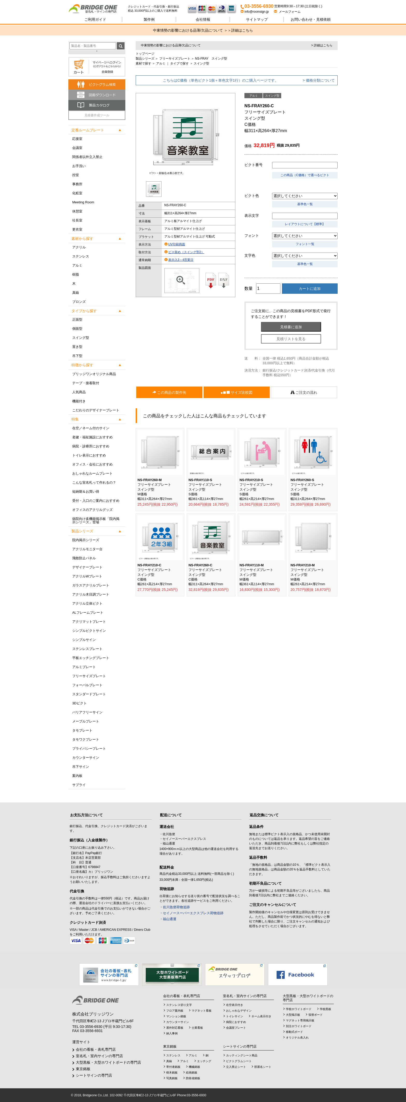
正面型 (77, 319)
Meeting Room (83, 202)
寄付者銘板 (173, 1066)
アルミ (77, 265)
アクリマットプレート (89, 622)
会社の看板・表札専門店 (96, 1049)
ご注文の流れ (304, 392)
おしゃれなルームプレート (92, 473)
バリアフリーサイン (87, 712)
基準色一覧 (305, 204)
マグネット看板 (202, 1010)
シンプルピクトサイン (89, 631)
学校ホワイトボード (298, 1009)
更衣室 (77, 229)
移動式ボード (294, 1031)
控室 (75, 175)
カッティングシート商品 (241, 1055)
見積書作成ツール (96, 115)
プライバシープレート (89, 748)
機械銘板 (194, 1066)
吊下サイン (80, 767)
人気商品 (79, 392)
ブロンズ (79, 302)
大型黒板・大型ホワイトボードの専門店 (108, 1062)
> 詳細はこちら (321, 45)
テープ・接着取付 (85, 383)
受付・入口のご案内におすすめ (95, 501)
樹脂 (75, 274)
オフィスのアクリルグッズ (92, 510)
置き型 (77, 347)
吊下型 (77, 356)
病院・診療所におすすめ (90, 446)
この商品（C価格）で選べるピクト (304, 175)
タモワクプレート (85, 739)
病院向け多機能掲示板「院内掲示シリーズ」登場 (95, 520)
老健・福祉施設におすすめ (92, 437)
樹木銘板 (172, 1072)
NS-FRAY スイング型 (211, 58)
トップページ (145, 53)
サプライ (79, 785)
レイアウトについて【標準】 (305, 224)
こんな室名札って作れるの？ (94, 482)
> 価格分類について (319, 80)
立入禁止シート (236, 1066)
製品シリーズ (145, 58)
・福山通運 (168, 919)
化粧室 (77, 193)
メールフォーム (287, 11)
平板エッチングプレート (90, 658)
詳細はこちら (242, 30)
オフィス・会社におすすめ (92, 464)
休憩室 (77, 211)
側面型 (77, 329)
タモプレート (82, 730)
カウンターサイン (85, 758)
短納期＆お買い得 (85, 491)
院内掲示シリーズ (85, 540)
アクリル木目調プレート (90, 594)
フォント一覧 (305, 244)
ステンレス (80, 256)
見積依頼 (311, 19)
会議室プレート (236, 1027)
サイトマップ (257, 19)
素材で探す (143, 63)
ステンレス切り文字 (179, 1004)
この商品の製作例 (169, 392)
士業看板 (197, 1027)
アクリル (79, 247)
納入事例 (172, 1033)
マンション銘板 (176, 1016)
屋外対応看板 (174, 1027)
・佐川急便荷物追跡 (175, 907)
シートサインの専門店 (94, 1075)
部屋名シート (262, 1066)
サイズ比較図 (236, 392)
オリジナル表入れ (297, 1037)
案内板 (77, 776)
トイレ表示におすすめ (89, 455)
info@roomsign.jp (255, 11)
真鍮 (75, 293)
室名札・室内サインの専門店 (99, 1056)
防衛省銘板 (193, 1078)
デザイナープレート (87, 567)
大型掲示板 (293, 1014)
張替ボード (315, 1014)
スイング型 (80, 338)
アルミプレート (84, 667)
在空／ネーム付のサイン (90, 428)
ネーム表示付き (261, 1016)
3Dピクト (79, 703)
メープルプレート (85, 721)
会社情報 (203, 19)
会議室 (77, 148)
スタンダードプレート (89, 694)
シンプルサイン (84, 640)
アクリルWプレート (87, 576)
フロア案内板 (174, 1010)
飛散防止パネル (84, 558)
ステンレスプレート (87, 649)
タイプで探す (179, 63)
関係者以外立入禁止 (87, 157)
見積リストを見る (291, 339)
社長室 (77, 220)
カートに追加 (310, 289)
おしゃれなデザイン (239, 1010)
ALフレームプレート (87, 612)
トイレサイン (234, 1016)
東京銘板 (83, 1069)
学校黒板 (325, 1009)
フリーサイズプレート (89, 676)
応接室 (77, 139)
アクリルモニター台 (87, 549)
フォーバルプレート (87, 685)
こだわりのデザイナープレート (95, 410)
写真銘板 (172, 1078)
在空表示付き (234, 1004)
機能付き (79, 401)
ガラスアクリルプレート (90, 585)
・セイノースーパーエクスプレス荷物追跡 (191, 913)
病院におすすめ (236, 1022)
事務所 (77, 184)
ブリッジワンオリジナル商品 (94, 374)
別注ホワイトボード (298, 1026)
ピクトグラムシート (239, 1061)
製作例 (149, 19)
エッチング (204, 1061)
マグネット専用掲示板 (300, 1020)
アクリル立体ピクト (87, 603)
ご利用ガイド (95, 19)
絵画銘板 (191, 1072)
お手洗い (79, 166)
